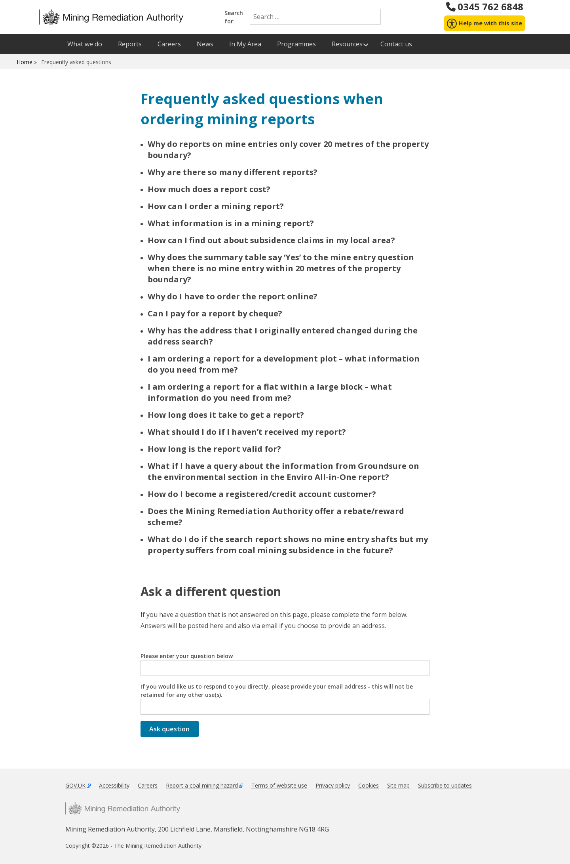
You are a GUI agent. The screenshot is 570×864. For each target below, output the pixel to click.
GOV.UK (75, 785)
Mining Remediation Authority (122, 808)
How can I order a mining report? (216, 206)
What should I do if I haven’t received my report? (247, 431)
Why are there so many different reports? (232, 172)
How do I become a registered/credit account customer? (262, 494)
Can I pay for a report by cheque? (215, 313)
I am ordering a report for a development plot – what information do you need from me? (284, 364)
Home (24, 62)
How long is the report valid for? (214, 448)
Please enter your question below (285, 664)
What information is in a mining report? (231, 223)
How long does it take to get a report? (226, 414)
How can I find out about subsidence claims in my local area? (271, 240)
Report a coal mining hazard (202, 785)
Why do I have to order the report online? (232, 296)
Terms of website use (279, 785)
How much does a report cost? (209, 189)
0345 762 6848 (484, 6)
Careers (148, 785)
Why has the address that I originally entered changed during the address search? (283, 336)
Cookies (368, 785)
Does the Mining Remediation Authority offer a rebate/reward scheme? (276, 516)
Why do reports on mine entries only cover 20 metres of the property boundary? (288, 149)
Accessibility (114, 785)
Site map (398, 785)
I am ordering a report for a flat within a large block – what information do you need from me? (270, 392)
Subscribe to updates (445, 785)
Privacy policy (332, 785)
